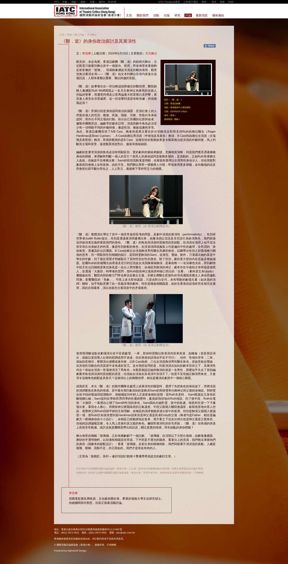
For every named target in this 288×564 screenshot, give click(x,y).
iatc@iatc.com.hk (125, 532)
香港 (172, 115)
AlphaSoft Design (76, 550)
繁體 (214, 2)
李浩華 (86, 53)
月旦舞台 (92, 34)
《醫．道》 (175, 100)
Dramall (112, 1)
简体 (222, 2)
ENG (231, 2)
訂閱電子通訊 (191, 2)
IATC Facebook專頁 (169, 2)
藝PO (102, 2)
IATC (56, 1)
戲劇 (176, 119)
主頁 (62, 34)
